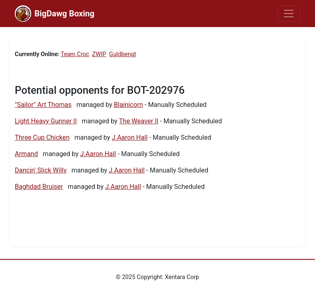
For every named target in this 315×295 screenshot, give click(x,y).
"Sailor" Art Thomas (43, 105)
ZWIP (99, 54)
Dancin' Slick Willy (40, 170)
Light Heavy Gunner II (46, 121)
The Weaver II (138, 121)
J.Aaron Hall (130, 137)
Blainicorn (128, 105)
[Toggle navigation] (288, 13)
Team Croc (75, 54)
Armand (26, 154)
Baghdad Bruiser (39, 187)
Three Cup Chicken (42, 137)
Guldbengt (122, 54)
